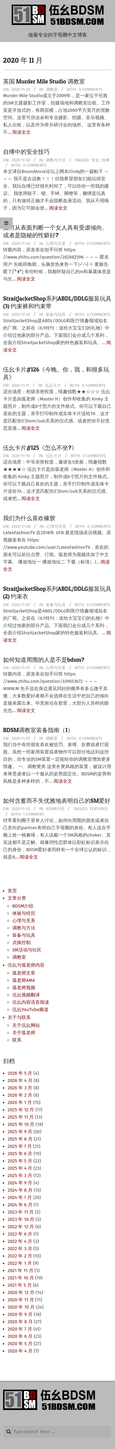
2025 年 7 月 (20, 1146)
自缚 (105, 160)
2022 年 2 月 (20, 1256)
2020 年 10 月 (21, 1307)
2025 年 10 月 (21, 1124)
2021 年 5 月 (20, 1285)
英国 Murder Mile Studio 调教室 (44, 81)
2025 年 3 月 (20, 1175)
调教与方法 (56, 160)
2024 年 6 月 (20, 1205)
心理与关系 (56, 243)
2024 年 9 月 (20, 1183)
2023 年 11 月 (21, 1212)
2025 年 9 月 (20, 1131)
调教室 (52, 89)
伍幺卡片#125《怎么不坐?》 (40, 447)
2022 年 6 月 (20, 1234)
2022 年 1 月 (20, 1263)
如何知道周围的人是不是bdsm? (43, 659)
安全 (95, 160)
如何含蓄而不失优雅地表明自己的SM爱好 (56, 800)
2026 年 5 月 (20, 1073)
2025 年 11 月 (21, 1117)
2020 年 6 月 (20, 1336)
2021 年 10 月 (21, 1278)
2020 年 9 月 (20, 1314)
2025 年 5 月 (20, 1161)
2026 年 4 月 (20, 1080)
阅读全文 (21, 132)
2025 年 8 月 (20, 1139)
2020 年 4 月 (20, 1351)
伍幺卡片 (53, 385)
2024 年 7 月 (20, 1197)
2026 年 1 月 (20, 1102)
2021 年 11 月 (20, 1270)
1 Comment (33, 814)
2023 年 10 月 (21, 1219)
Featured (99, 808)
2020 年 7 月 (20, 1329)
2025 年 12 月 (21, 1109)
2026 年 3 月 (20, 1088)
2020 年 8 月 (20, 1321)
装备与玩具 (56, 314)
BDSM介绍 (55, 808)
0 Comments (90, 89)
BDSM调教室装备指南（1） (38, 730)
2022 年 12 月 (21, 1226)
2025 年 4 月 (20, 1168)
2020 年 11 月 (21, 1300)
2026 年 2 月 (20, 1095)
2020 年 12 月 (21, 1292)
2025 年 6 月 (20, 1153)
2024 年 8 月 (20, 1190)
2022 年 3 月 (20, 1248)
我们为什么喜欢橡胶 (29, 518)
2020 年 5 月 (20, 1343)
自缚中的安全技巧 (26, 151)
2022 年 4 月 (20, 1241)
